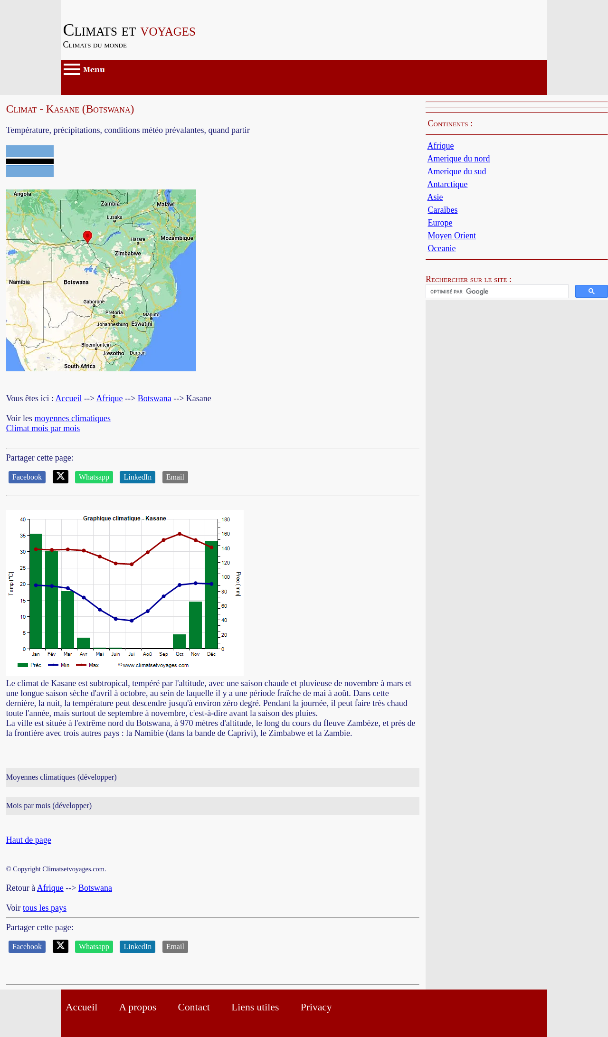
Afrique (109, 398)
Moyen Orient (451, 235)
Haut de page (28, 840)
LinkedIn (138, 477)
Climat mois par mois (43, 428)
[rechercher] (496, 291)
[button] (517, 291)
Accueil (68, 398)
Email (175, 477)
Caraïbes (442, 210)
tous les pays (44, 908)
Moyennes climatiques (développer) (61, 777)
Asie (435, 197)
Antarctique (448, 184)
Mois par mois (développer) (49, 805)
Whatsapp (94, 477)
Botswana (154, 398)
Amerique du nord (459, 158)
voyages (129, 29)
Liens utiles (255, 1007)
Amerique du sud (457, 171)
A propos (138, 1007)
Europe (440, 222)
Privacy (316, 1007)
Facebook (27, 477)
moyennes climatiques (72, 418)
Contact (194, 1007)
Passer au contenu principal (107, 4)
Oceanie (442, 248)
